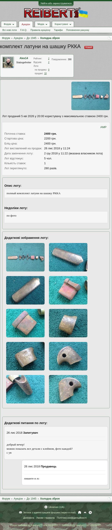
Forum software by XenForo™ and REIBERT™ (56, 525)
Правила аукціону (40, 30)
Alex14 (24, 58)
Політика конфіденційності (72, 517)
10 (45, 73)
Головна (79, 512)
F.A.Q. (23, 30)
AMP (103, 127)
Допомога (28, 517)
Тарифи (58, 30)
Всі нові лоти (9, 30)
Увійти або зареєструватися (56, 3)
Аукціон (26, 24)
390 (70, 59)
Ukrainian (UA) (56, 507)
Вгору (85, 512)
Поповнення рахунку (77, 30)
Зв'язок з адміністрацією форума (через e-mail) (49, 512)
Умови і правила (45, 517)
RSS (90, 512)
